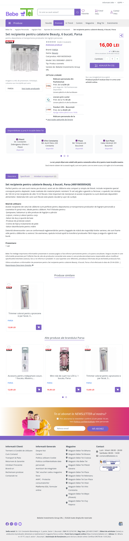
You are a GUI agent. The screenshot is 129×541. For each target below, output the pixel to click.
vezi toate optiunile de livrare (59, 119)
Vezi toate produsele (31, 88)
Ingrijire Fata (36, 29)
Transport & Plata (13, 457)
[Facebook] (7, 524)
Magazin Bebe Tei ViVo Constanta (77, 488)
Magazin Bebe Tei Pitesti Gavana (78, 467)
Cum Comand (12, 454)
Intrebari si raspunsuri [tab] (45, 176)
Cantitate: (99, 59)
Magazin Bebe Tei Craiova (78, 457)
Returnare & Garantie (15, 461)
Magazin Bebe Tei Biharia (78, 450)
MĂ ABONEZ (98, 428)
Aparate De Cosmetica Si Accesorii (57, 29)
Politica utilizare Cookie (46, 457)
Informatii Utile (108, 2)
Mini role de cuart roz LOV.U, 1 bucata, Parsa (64, 377)
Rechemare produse (14, 472)
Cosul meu (99, 11)
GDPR (120, 2)
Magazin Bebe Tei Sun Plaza (79, 479)
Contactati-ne (11, 475)
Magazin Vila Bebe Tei (76, 461)
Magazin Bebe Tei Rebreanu (79, 475)
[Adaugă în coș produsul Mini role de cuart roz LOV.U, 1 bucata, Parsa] (78, 389)
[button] (61, 156)
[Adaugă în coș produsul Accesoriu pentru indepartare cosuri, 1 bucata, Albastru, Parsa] (39, 389)
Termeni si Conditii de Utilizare (19, 450)
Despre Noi (41, 450)
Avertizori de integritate (46, 468)
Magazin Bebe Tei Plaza (77, 472)
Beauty (55, 53)
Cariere (39, 454)
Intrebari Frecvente (14, 465)
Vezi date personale (89, 421)
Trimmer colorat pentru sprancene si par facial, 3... (25, 314)
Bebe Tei (9, 29)
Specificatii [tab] (25, 176)
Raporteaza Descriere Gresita (19, 265)
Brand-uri (10, 468)
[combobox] (55, 12)
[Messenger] (11, 524)
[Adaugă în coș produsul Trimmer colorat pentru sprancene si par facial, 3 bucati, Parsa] (38, 327)
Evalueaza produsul (54, 45)
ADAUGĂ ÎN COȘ (104, 65)
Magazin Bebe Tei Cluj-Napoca (77, 503)
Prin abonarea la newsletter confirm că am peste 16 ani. (84, 418)
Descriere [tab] (12, 176)
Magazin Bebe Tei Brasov (78, 454)
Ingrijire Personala (22, 29)
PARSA (55, 49)
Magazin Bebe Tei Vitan (77, 483)
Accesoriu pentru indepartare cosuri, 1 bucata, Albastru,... (25, 377)
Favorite (85, 12)
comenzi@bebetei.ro (108, 456)
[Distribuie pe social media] (121, 36)
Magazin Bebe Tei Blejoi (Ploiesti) (77, 495)
